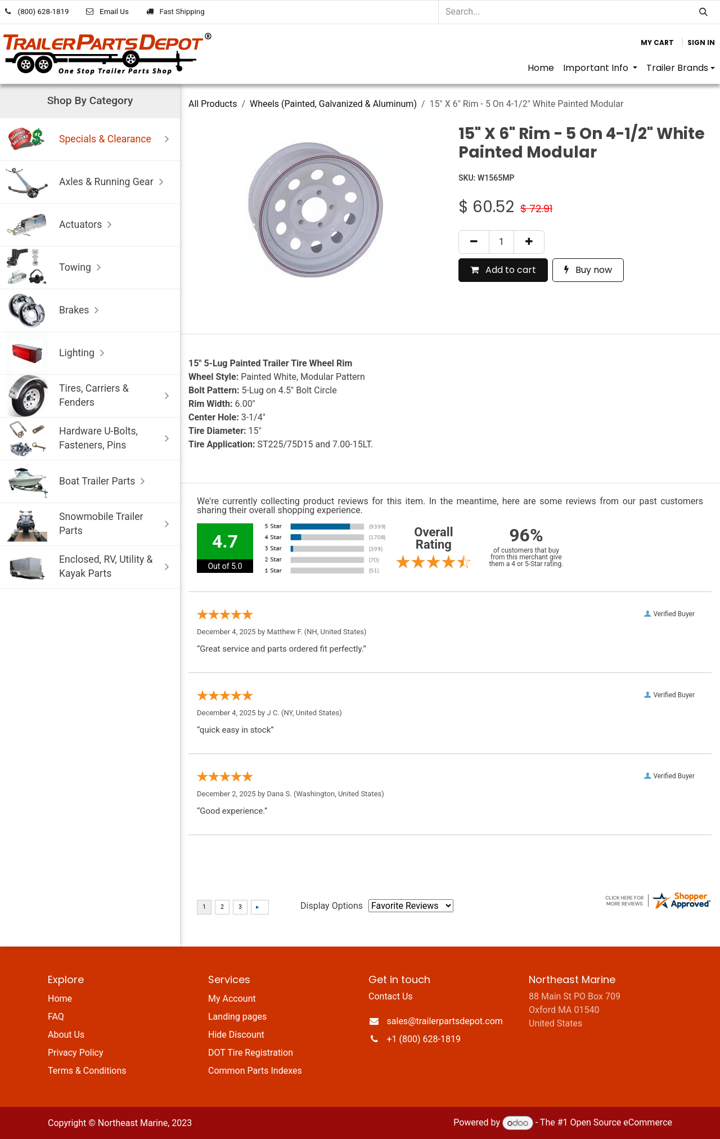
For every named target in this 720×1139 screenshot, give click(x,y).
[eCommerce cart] (657, 42)
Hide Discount (236, 1034)
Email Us (114, 11)
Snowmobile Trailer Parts (90, 524)
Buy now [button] (588, 269)
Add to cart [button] (503, 269)
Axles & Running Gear (87, 182)
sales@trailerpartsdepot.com (445, 1021)
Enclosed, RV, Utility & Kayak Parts (90, 567)
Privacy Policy (76, 1052)
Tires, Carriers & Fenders (90, 396)
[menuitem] (541, 68)
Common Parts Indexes (255, 1070)
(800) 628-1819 (43, 11)
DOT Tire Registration (250, 1052)
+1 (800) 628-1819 (424, 1039)
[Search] (703, 12)
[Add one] (529, 242)
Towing (56, 267)
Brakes (55, 310)
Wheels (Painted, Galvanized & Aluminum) (333, 103)
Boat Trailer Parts (78, 481)
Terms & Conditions (87, 1070)
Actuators (61, 225)
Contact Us (390, 996)
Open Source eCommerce (621, 1123)
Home (60, 998)
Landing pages (237, 1016)
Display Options (331, 905)
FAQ (56, 1016)
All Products (212, 103)
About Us (66, 1034)
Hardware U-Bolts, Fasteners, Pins (90, 439)
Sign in (701, 42)
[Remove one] (473, 242)
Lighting (58, 353)
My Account (232, 998)
